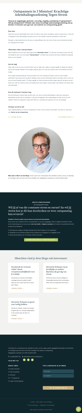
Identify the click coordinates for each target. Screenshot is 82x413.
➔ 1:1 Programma (13, 378)
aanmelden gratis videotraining (40, 240)
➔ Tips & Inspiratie (13, 372)
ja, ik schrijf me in (58, 388)
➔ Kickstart (11, 375)
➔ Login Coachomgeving (15, 381)
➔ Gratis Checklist (13, 369)
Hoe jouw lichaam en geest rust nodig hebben (23, 303)
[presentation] (56, 381)
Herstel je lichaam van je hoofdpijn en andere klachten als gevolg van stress (57, 270)
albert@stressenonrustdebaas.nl (33, 357)
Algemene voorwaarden (47, 405)
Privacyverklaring (33, 405)
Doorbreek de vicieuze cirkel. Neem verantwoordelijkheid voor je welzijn (23, 270)
